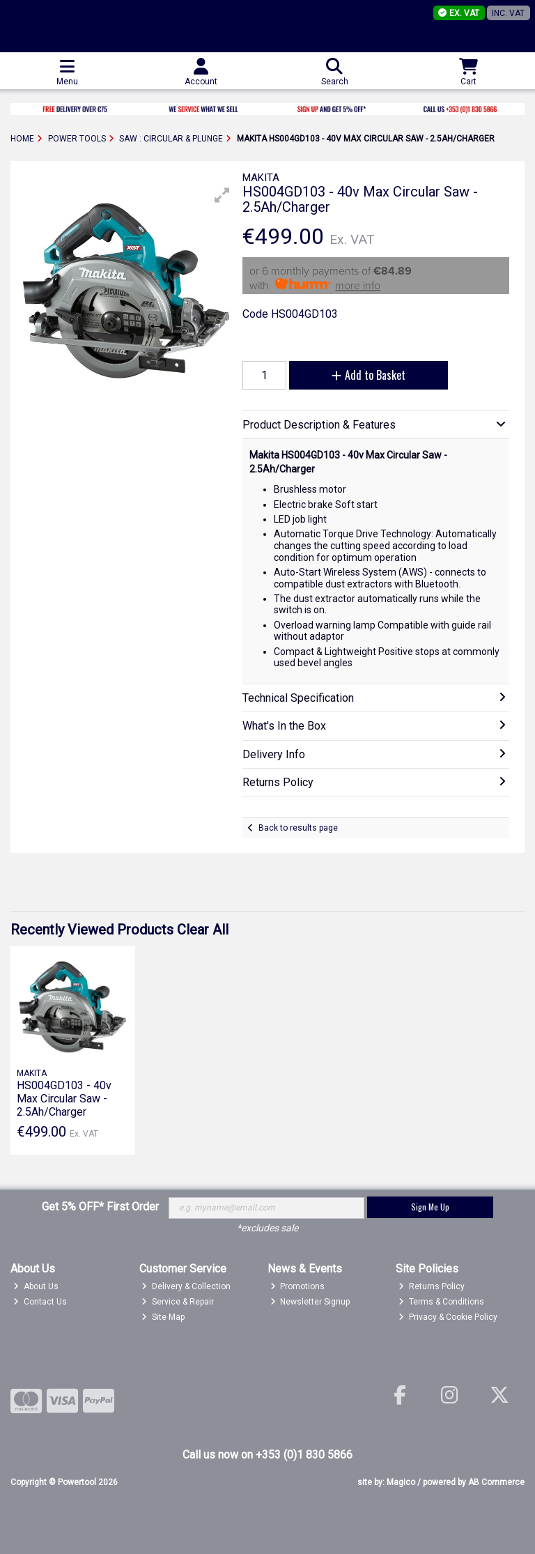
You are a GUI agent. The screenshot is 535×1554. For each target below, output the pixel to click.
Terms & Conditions (441, 1302)
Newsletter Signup (310, 1302)
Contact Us (40, 1302)
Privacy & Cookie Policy (447, 1317)
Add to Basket (368, 375)
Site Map (163, 1317)
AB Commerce (496, 1482)
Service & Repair (177, 1302)
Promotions (297, 1286)
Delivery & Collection (186, 1286)
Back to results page (298, 828)
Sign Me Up (430, 1207)
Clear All (202, 929)
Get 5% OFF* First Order (100, 1206)
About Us (36, 1286)
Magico (401, 1482)
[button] (222, 195)
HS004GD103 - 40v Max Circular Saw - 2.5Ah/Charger (64, 1098)
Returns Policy (431, 1286)
